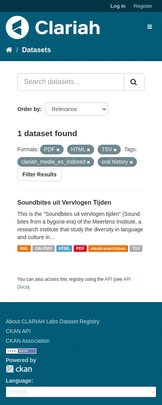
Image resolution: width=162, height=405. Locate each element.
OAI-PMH (43, 248)
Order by (28, 109)
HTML (64, 248)
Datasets (36, 50)
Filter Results (39, 174)
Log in (118, 6)
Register (143, 6)
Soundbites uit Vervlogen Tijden (64, 202)
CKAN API (18, 331)
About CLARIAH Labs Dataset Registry (53, 321)
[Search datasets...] (70, 82)
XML (24, 248)
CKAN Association (28, 341)
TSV (136, 248)
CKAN (19, 369)
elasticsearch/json (108, 248)
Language (18, 381)
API (108, 279)
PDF (80, 248)
